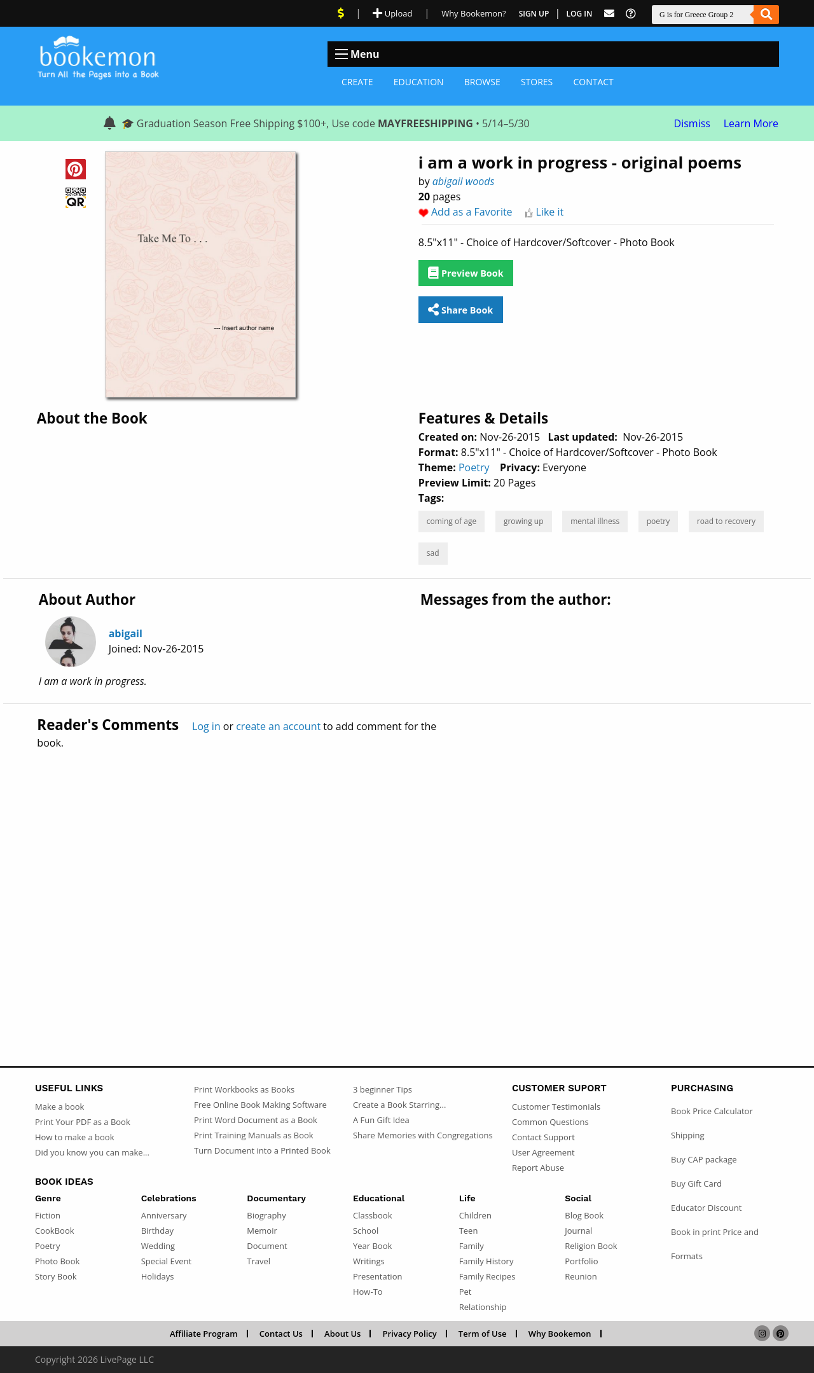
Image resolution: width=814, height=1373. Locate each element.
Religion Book (591, 1246)
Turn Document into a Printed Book (262, 1150)
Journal (578, 1230)
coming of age (451, 521)
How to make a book (74, 1137)
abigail (125, 633)
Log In (580, 13)
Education (419, 82)
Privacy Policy (410, 1333)
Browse (482, 82)
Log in (206, 726)
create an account (278, 726)
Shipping (688, 1135)
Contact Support (543, 1137)
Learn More (751, 123)
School (365, 1230)
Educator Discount (706, 1207)
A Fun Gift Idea (381, 1120)
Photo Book (57, 1261)
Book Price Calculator (712, 1111)
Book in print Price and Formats (715, 1244)
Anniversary (164, 1215)
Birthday (157, 1230)
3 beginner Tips (382, 1089)
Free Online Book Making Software (260, 1104)
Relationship (483, 1307)
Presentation (377, 1276)
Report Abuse (538, 1167)
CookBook (54, 1230)
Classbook (372, 1215)
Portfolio (581, 1261)
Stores (537, 82)
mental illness (594, 521)
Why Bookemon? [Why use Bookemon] (473, 13)
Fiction (47, 1215)
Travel (258, 1261)
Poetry (474, 467)
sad (433, 553)
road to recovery (726, 521)
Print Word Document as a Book (255, 1120)
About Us (342, 1333)
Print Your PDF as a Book (82, 1122)
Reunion (581, 1276)
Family (471, 1246)
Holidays (157, 1276)
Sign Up (534, 13)
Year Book (372, 1246)
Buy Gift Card (696, 1183)
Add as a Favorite (472, 212)
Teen (468, 1230)
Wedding (158, 1246)
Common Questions (550, 1122)
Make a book (59, 1106)
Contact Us (281, 1333)
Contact (593, 82)
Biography (266, 1215)
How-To (368, 1291)
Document (267, 1246)
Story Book (56, 1276)
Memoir (262, 1230)
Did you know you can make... (92, 1152)
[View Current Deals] (341, 13)
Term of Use (483, 1333)
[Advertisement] (407, 880)
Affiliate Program (204, 1333)
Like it (550, 212)
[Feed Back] (609, 13)
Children (475, 1215)
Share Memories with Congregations (423, 1135)
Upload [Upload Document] (392, 13)
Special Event (166, 1261)
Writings (369, 1261)
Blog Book (584, 1215)
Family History (486, 1261)
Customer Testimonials (556, 1106)
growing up (524, 521)
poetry (658, 521)
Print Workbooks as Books (244, 1089)
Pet (465, 1291)
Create (357, 82)
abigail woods (463, 181)
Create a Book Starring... (399, 1104)
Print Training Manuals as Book (254, 1135)
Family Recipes (487, 1276)
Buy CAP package (704, 1159)
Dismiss (692, 123)
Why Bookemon (559, 1333)
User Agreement (543, 1152)
